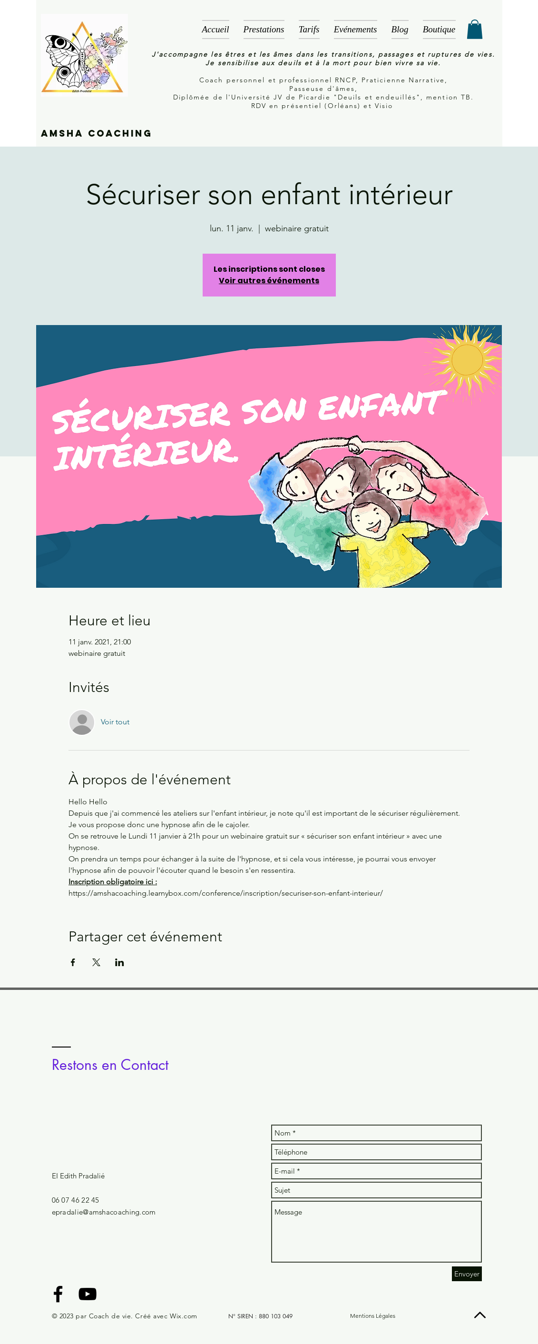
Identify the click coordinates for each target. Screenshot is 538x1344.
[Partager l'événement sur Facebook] (73, 962)
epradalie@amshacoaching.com (104, 1211)
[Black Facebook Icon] (58, 1294)
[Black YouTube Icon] (87, 1294)
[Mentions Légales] (373, 1316)
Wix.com (183, 1316)
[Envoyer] (467, 1273)
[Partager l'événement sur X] (96, 962)
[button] (475, 29)
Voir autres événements (269, 280)
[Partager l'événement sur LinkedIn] (119, 962)
